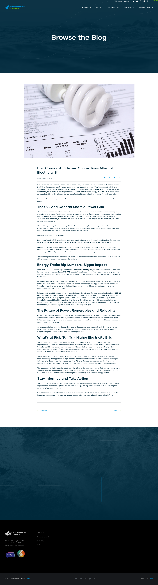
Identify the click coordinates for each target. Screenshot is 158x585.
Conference (113, 2)
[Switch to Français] (150, 2)
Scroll (6, 63)
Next (117, 410)
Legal (28, 578)
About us (85, 9)
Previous (42, 410)
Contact (121, 2)
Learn (98, 9)
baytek (150, 578)
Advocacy (128, 9)
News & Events (145, 9)
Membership (113, 9)
